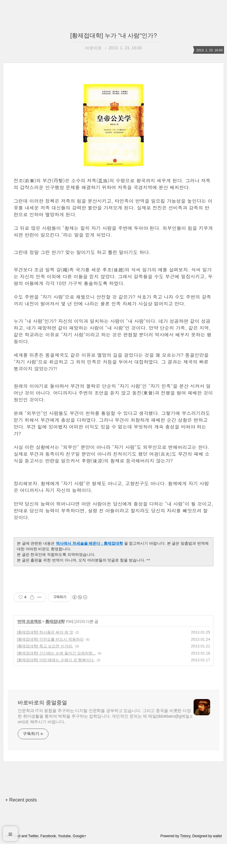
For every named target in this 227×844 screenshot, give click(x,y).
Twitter (33, 836)
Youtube (64, 836)
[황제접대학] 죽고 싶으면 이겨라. (45, 646)
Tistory (185, 836)
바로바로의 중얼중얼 (42, 703)
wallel (217, 836)
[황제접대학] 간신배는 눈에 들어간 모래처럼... (56, 653)
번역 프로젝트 (29, 621)
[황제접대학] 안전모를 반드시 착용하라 (50, 639)
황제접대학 (54, 621)
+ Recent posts (21, 799)
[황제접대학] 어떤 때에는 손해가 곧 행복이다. (56, 660)
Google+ (79, 836)
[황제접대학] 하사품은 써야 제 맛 (45, 632)
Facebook (48, 836)
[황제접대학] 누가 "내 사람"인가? (113, 35)
